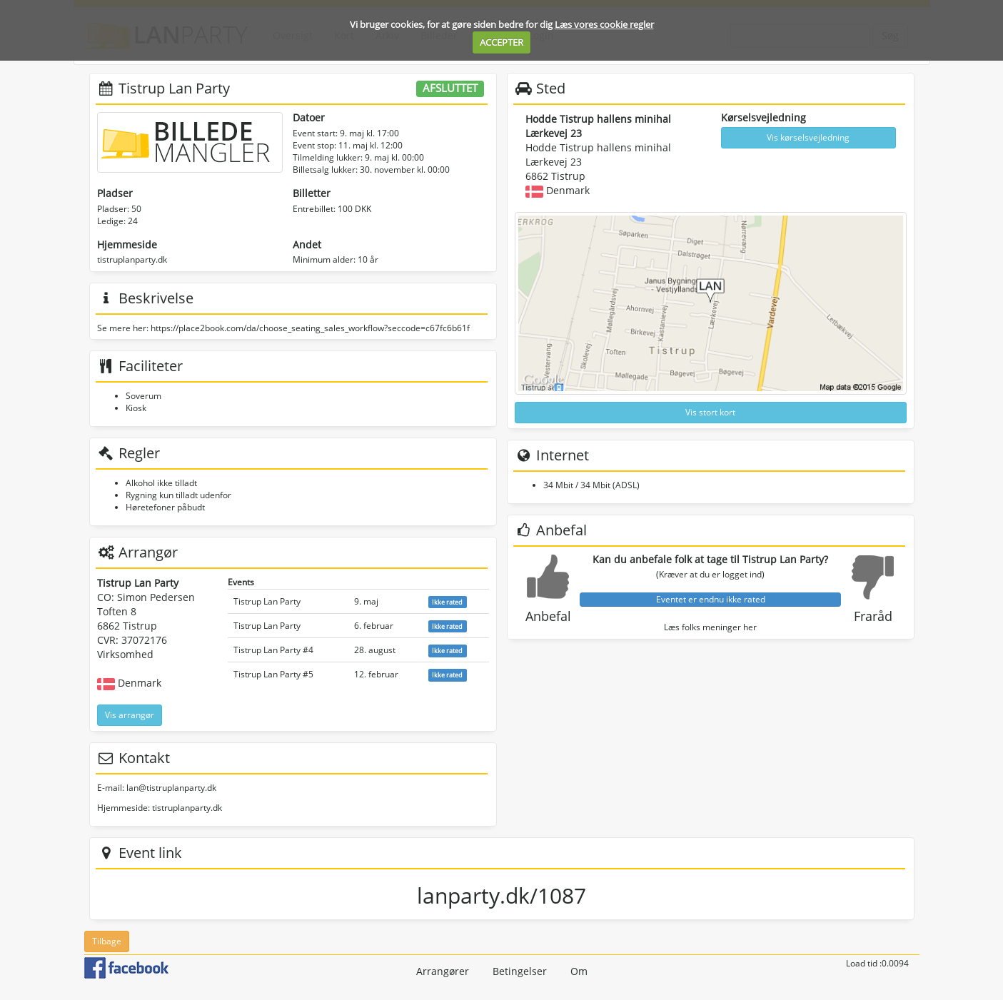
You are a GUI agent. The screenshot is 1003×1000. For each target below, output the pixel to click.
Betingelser (520, 971)
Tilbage (106, 941)
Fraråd (873, 616)
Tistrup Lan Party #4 (273, 650)
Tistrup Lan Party (267, 601)
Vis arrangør (129, 715)
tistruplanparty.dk (132, 259)
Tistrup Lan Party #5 (273, 674)
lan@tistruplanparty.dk (171, 788)
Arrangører (442, 971)
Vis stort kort (710, 412)
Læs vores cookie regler (604, 24)
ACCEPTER (501, 42)
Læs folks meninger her (710, 627)
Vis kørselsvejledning (808, 137)
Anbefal (548, 616)
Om (579, 971)
